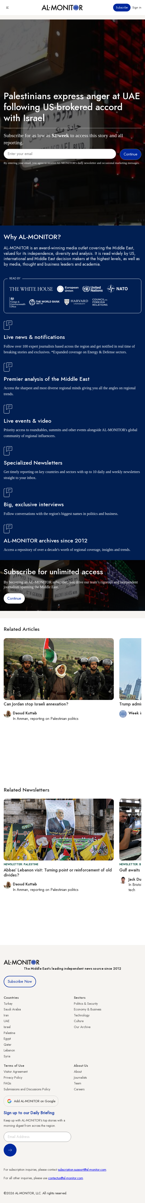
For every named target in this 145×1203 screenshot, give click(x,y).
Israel (7, 1027)
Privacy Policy (13, 1077)
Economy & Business (87, 1009)
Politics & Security (86, 1003)
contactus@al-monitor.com (65, 1178)
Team (77, 1083)
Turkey (8, 1003)
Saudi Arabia (12, 1009)
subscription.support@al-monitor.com (82, 1169)
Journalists (80, 1077)
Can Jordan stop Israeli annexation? (36, 704)
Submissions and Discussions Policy (27, 1089)
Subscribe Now (20, 981)
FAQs (7, 1083)
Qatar (7, 1044)
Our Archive (82, 1027)
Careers (79, 1089)
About (78, 1071)
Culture (79, 1021)
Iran (6, 1015)
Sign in (136, 7)
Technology (81, 1015)
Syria (7, 1056)
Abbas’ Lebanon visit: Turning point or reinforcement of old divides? (58, 872)
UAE (6, 1021)
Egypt (7, 1038)
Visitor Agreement (16, 1071)
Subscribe (122, 7)
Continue (14, 598)
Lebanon (9, 1050)
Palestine (9, 1033)
